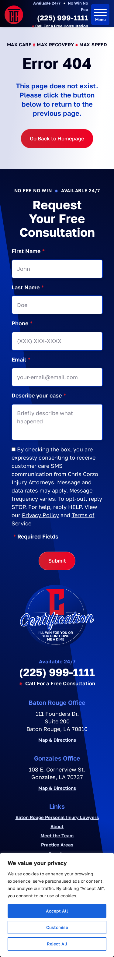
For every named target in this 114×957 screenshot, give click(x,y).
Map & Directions (57, 740)
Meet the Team (57, 835)
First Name (28, 251)
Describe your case (39, 395)
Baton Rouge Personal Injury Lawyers (57, 817)
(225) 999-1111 (62, 17)
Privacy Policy (40, 515)
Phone (22, 323)
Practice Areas (57, 844)
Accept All (57, 910)
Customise (57, 927)
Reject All (57, 943)
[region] (57, 905)
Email (21, 359)
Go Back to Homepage (57, 138)
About (57, 826)
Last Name (28, 287)
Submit (57, 560)
